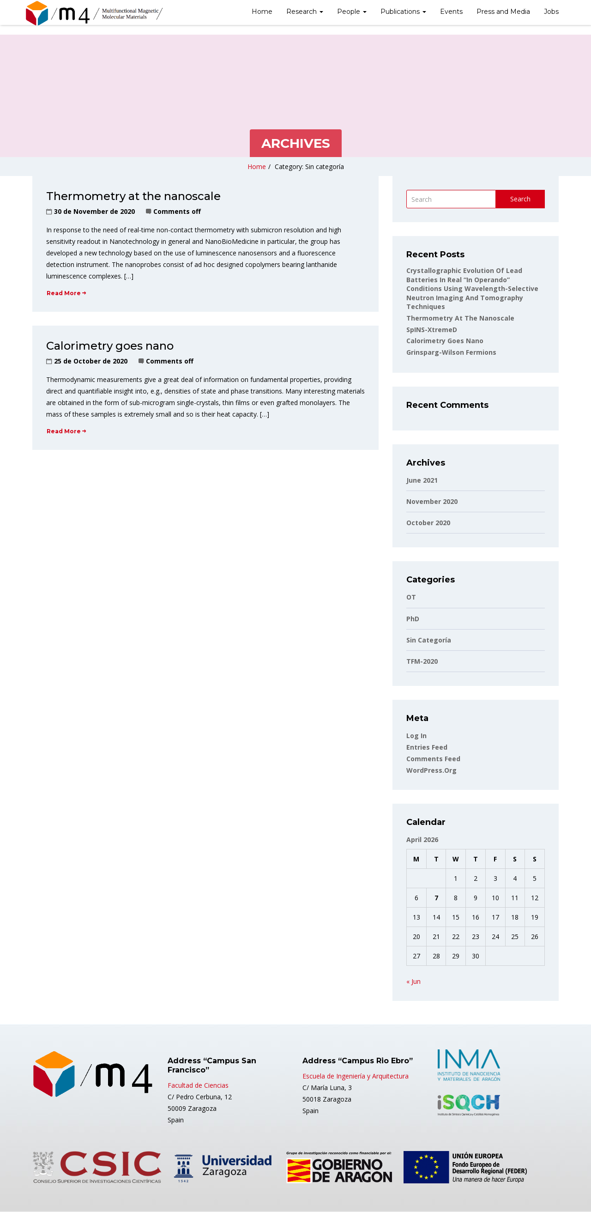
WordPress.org (431, 770)
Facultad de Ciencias (198, 1085)
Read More (66, 293)
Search (520, 198)
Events (451, 11)
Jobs (551, 11)
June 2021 (422, 480)
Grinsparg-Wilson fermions (451, 352)
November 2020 (432, 501)
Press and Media (503, 11)
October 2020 (428, 522)
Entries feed (426, 747)
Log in (416, 735)
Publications (403, 11)
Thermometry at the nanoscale (133, 196)
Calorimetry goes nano (110, 345)
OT (411, 597)
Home (262, 11)
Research (304, 11)
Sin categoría (428, 640)
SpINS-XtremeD (431, 329)
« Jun (413, 981)
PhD (412, 618)
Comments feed (433, 758)
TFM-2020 (422, 661)
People (352, 11)
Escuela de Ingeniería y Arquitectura (355, 1076)
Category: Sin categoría (309, 166)
